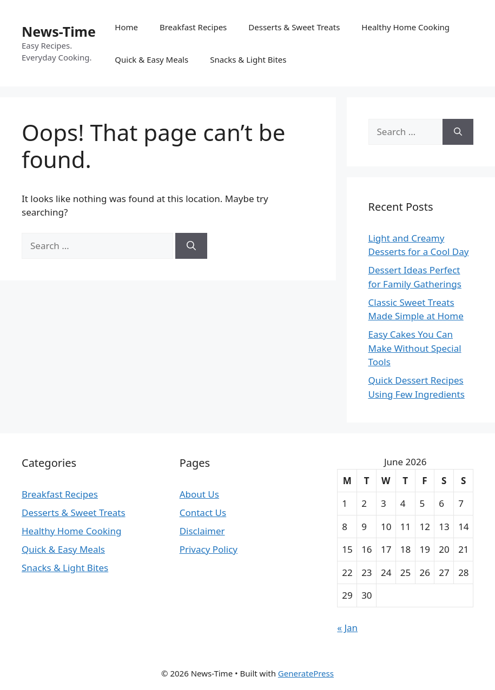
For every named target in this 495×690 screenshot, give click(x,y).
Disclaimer (202, 531)
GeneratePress (306, 673)
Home (126, 27)
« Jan (347, 627)
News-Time (59, 31)
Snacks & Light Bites (248, 59)
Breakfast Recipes (193, 27)
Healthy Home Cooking (405, 27)
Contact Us (203, 512)
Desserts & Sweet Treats (294, 27)
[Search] (191, 246)
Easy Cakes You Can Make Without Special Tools (414, 348)
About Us (199, 494)
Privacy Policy (208, 549)
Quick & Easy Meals (151, 59)
